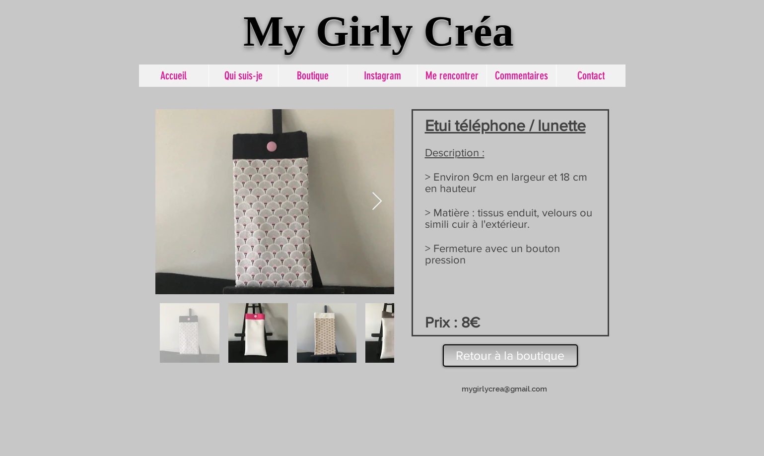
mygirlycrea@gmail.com (504, 389)
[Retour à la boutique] (510, 355)
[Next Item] (377, 201)
